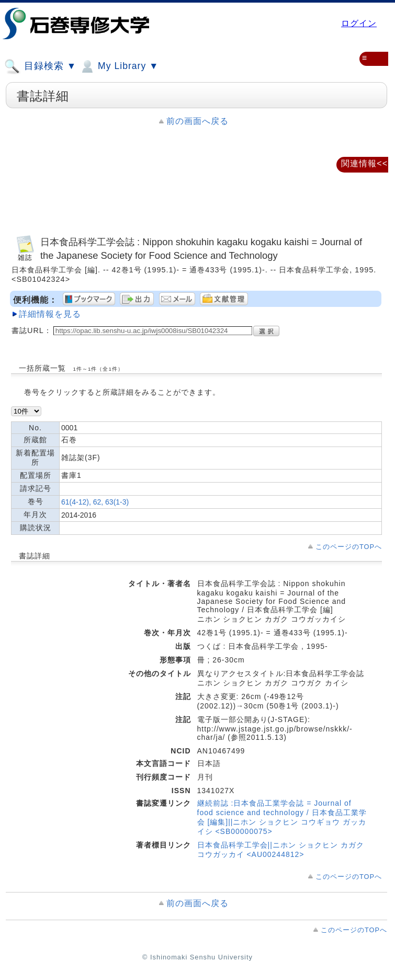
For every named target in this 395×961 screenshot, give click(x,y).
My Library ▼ (119, 66)
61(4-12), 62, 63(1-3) (95, 502)
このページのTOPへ (348, 547)
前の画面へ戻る (197, 121)
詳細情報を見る (50, 314)
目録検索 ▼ (40, 66)
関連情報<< (364, 163)
